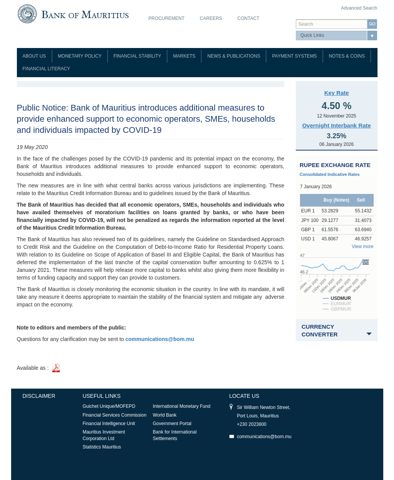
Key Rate (336, 92)
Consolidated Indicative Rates (329, 174)
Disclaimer (39, 396)
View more (362, 246)
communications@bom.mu (264, 436)
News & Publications (233, 56)
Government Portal (172, 423)
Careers (211, 18)
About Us (34, 56)
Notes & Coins (347, 56)
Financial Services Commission (114, 415)
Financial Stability (138, 56)
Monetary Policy (80, 56)
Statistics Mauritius (101, 447)
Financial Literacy (46, 68)
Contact (248, 18)
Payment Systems (294, 56)
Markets (184, 56)
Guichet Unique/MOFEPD (108, 406)
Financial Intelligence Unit (108, 423)
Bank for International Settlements (174, 435)
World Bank (164, 415)
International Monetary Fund (181, 406)
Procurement (166, 18)
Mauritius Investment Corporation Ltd (103, 435)
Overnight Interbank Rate (336, 125)
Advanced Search (359, 8)
